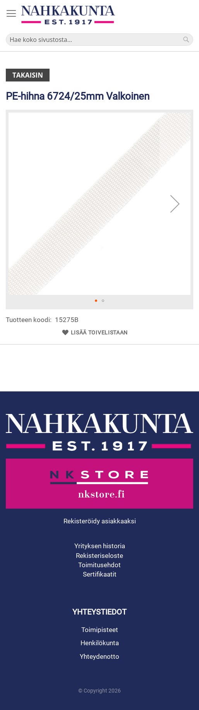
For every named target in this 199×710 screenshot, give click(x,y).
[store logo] (68, 14)
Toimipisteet (99, 630)
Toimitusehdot (99, 565)
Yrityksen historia (99, 546)
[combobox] (99, 39)
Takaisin (27, 75)
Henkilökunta (100, 643)
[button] (175, 204)
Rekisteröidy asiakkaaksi (99, 521)
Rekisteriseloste (99, 555)
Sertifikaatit (100, 574)
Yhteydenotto (99, 656)
